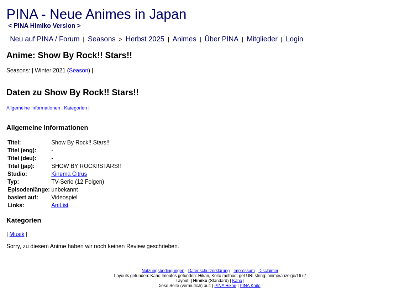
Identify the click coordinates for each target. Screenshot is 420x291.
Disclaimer (268, 270)
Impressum (243, 270)
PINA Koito (250, 285)
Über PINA (222, 39)
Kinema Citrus (69, 174)
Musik (17, 234)
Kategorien (75, 108)
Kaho (237, 280)
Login (294, 39)
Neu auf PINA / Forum (45, 39)
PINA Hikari (225, 285)
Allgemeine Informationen (33, 108)
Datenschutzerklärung (209, 270)
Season (78, 70)
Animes (184, 39)
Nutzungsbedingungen (163, 270)
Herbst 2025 (145, 39)
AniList (59, 205)
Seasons (102, 39)
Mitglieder (262, 39)
